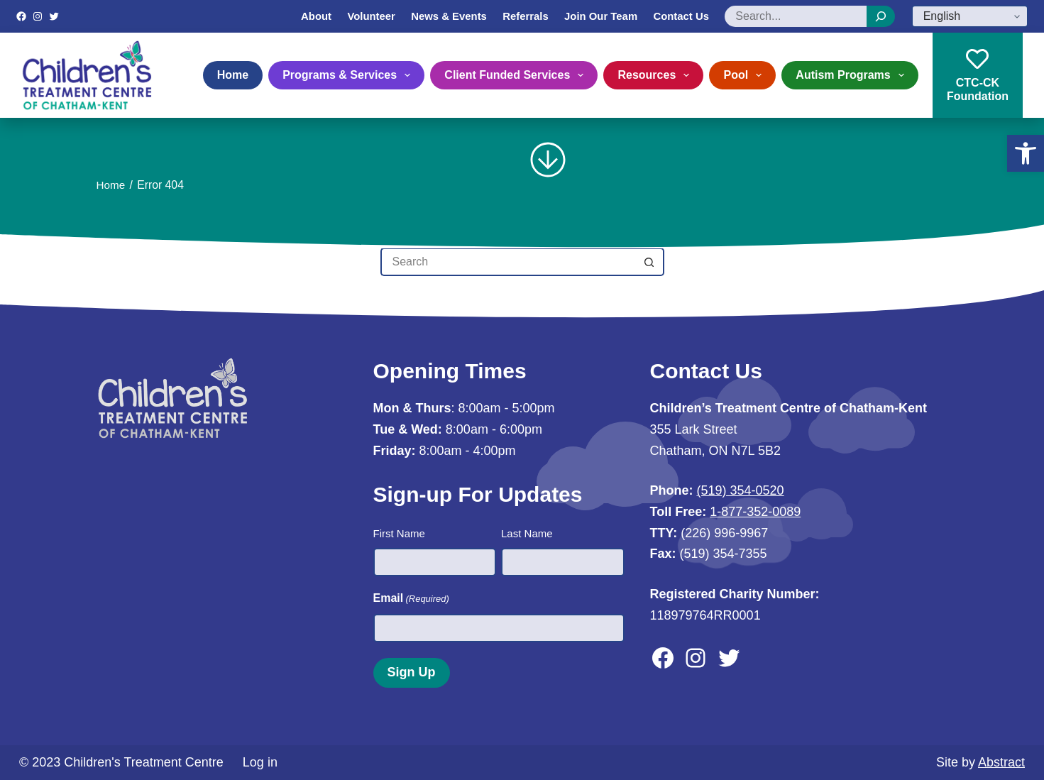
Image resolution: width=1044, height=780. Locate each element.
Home (232, 75)
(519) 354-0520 (740, 490)
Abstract (1001, 761)
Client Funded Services (516, 75)
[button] (1025, 153)
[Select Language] (969, 16)
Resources (656, 75)
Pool (745, 75)
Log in (260, 761)
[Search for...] (508, 262)
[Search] (881, 16)
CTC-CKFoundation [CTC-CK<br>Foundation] (978, 75)
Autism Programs (853, 75)
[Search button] (650, 262)
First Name (399, 533)
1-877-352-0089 (755, 512)
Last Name (527, 533)
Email (411, 598)
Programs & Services (349, 75)
